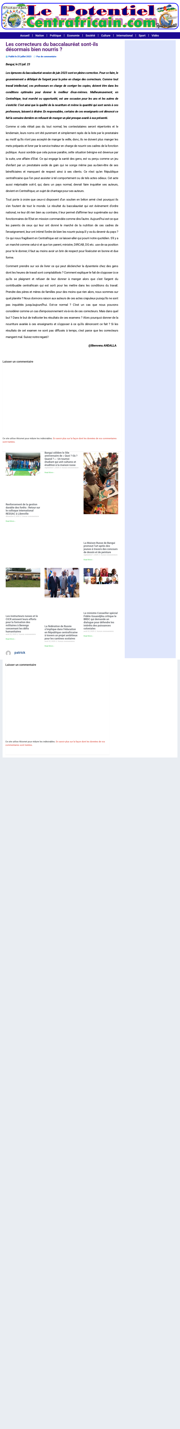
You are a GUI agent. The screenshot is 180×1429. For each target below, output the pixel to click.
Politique (55, 35)
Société (90, 35)
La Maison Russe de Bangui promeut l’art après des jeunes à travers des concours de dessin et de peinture (101, 547)
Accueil (24, 35)
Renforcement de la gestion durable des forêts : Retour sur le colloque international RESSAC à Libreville (23, 509)
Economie (73, 35)
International (124, 35)
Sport (142, 35)
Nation (39, 35)
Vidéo (155, 35)
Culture (105, 35)
